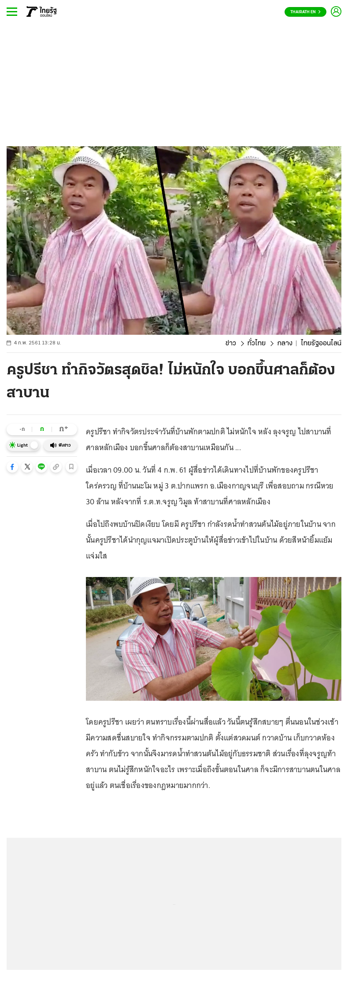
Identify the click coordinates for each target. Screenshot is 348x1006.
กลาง (284, 343)
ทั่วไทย (257, 343)
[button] (12, 467)
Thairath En (305, 12)
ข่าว (231, 343)
